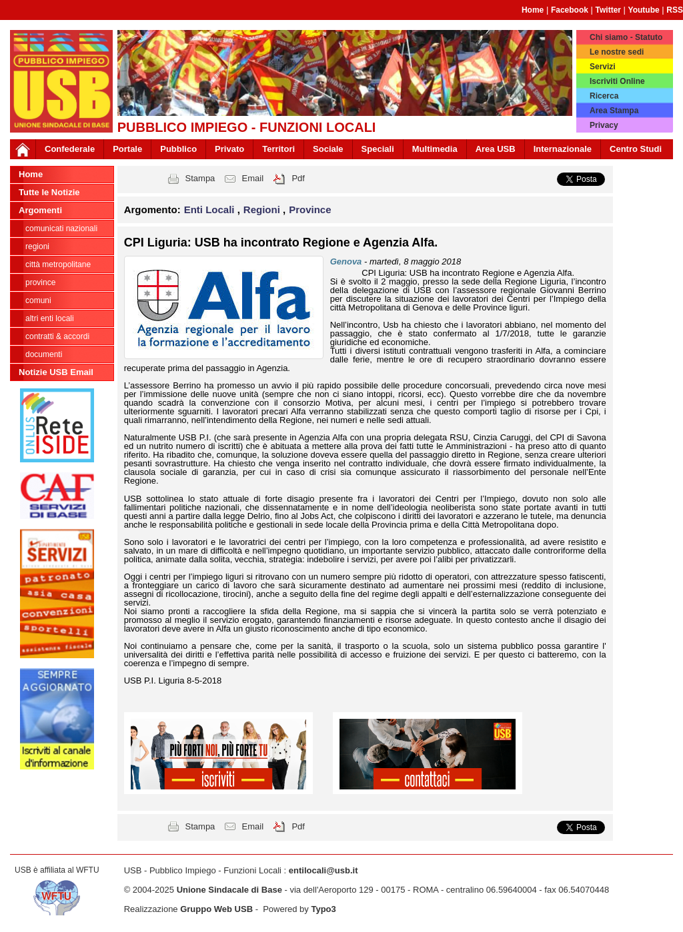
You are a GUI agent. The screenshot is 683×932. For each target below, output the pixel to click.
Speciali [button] (378, 149)
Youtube (644, 10)
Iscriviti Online (617, 81)
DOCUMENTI (43, 354)
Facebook (569, 10)
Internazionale (563, 149)
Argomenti (40, 210)
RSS (674, 10)
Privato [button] (229, 149)
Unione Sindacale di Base (229, 890)
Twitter (608, 10)
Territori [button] (278, 149)
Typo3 (323, 909)
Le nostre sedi (617, 52)
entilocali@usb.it (323, 870)
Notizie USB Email (56, 372)
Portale (127, 149)
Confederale (70, 149)
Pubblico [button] (178, 149)
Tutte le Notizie (49, 192)
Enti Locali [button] (210, 209)
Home (533, 10)
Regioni (37, 246)
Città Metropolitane (58, 264)
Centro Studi (636, 149)
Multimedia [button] (435, 149)
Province (40, 282)
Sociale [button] (328, 149)
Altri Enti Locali (49, 318)
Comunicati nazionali (61, 228)
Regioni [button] (263, 209)
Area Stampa (614, 110)
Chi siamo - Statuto (626, 37)
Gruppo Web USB (216, 909)
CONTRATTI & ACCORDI (57, 336)
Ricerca (604, 96)
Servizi (603, 66)
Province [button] (310, 209)
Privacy (604, 125)
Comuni (38, 300)
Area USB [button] (496, 149)
